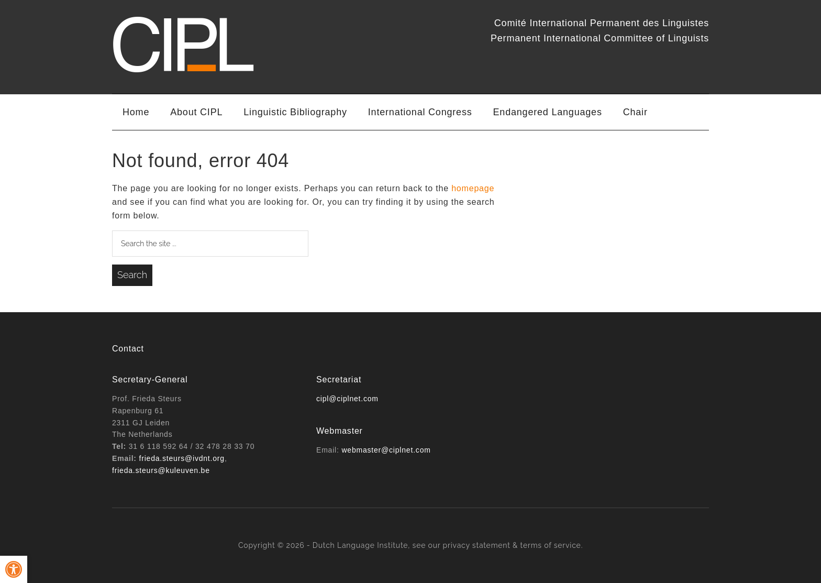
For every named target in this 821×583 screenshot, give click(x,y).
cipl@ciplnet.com (347, 398)
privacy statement (477, 545)
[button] (13, 569)
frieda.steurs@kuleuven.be (161, 470)
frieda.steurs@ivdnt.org (182, 458)
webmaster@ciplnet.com (385, 450)
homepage (472, 188)
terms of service (550, 545)
